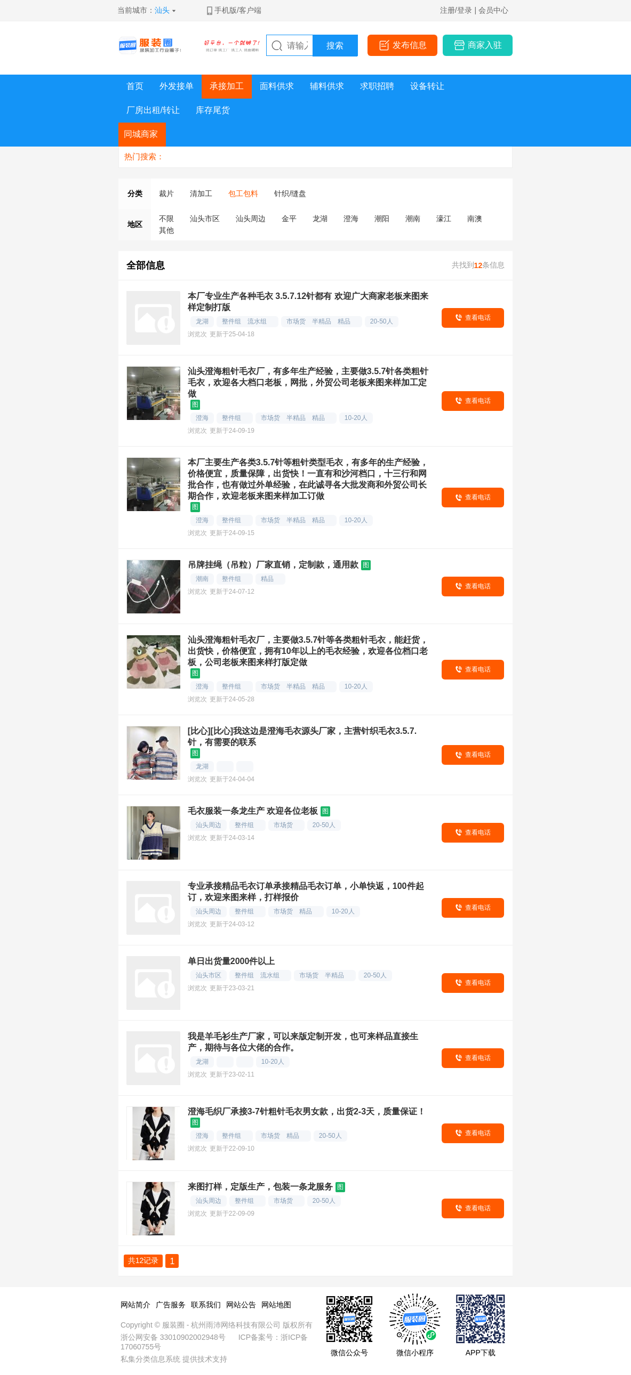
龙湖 (320, 218)
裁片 (166, 193)
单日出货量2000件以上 (231, 961)
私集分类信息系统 (150, 1359)
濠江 (443, 218)
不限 (166, 218)
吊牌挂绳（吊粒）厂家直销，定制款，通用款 (273, 564)
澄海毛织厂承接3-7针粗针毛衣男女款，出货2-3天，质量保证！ (307, 1111)
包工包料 (243, 193)
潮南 (412, 218)
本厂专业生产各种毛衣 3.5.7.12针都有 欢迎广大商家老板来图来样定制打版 (308, 302)
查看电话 (478, 317)
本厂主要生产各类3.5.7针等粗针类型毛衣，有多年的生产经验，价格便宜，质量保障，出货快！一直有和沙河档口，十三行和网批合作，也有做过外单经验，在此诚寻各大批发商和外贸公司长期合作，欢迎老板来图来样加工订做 (308, 479)
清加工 (201, 193)
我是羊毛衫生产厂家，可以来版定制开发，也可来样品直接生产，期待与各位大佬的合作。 (303, 1042)
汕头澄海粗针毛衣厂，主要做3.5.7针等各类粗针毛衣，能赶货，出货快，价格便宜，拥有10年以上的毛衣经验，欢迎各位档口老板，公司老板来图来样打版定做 (308, 651)
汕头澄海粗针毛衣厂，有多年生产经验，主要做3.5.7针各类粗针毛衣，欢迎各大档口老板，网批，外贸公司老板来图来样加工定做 (308, 382)
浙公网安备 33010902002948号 (173, 1337)
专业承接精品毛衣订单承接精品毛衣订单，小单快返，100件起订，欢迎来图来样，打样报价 (306, 891)
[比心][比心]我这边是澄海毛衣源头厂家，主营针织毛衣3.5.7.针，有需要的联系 (302, 736)
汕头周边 (251, 218)
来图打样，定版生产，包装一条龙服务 (260, 1186)
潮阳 (381, 218)
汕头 (162, 10)
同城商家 (141, 134)
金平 (289, 218)
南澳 (474, 218)
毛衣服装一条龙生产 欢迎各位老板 (253, 810)
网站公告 (241, 1304)
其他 (166, 230)
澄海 (351, 218)
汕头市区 (205, 218)
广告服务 (171, 1304)
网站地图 (276, 1304)
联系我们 (206, 1304)
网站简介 (135, 1304)
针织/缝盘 (290, 193)
